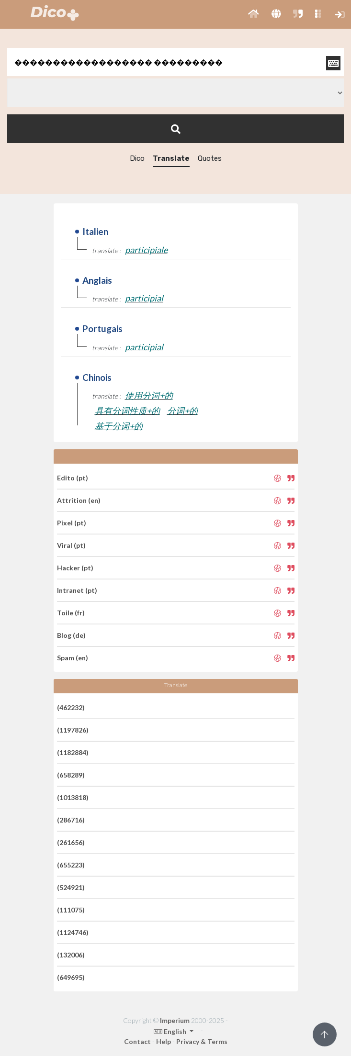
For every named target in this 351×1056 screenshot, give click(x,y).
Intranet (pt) (77, 590)
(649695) (71, 977)
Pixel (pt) (71, 523)
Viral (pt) (71, 545)
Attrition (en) (79, 500)
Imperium (175, 1020)
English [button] (171, 1031)
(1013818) (73, 797)
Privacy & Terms (201, 1041)
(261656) (71, 842)
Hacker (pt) (75, 568)
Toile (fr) (71, 613)
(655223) (71, 865)
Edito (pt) (72, 478)
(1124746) (73, 932)
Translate (171, 158)
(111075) (71, 910)
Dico (137, 158)
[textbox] (175, 62)
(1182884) (73, 752)
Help (163, 1041)
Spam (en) (72, 658)
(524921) (71, 887)
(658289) (71, 775)
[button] (253, 14)
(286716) (71, 820)
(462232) (71, 707)
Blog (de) (71, 635)
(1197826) (73, 730)
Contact (137, 1041)
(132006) (71, 955)
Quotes (210, 158)
